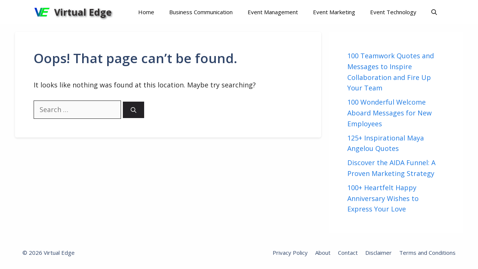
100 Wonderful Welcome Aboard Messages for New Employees (389, 113)
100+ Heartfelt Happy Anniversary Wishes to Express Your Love (383, 198)
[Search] (133, 110)
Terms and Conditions (427, 252)
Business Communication (201, 12)
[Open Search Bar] (434, 12)
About (322, 252)
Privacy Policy (290, 252)
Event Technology (393, 12)
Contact (348, 252)
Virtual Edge (83, 12)
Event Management (273, 12)
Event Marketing (334, 12)
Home (146, 12)
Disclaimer (378, 252)
